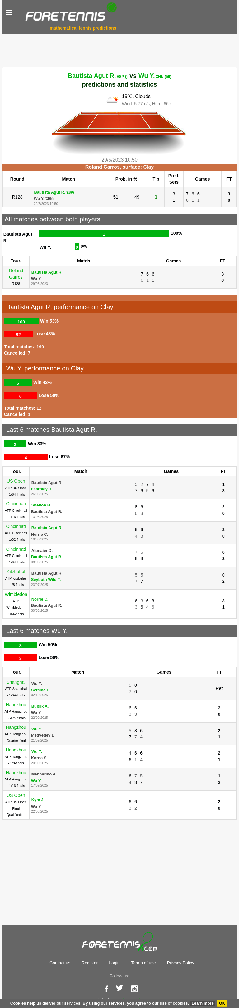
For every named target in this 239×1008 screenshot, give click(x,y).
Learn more (203, 1003)
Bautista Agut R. (98, 75)
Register (90, 962)
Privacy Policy (180, 962)
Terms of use (143, 962)
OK (222, 1003)
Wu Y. (154, 75)
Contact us (59, 962)
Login (114, 962)
